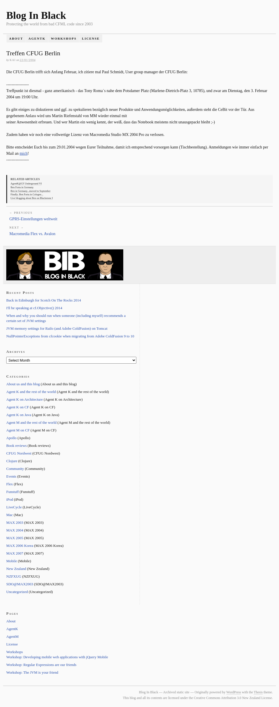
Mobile (11, 561)
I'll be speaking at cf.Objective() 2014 (34, 308)
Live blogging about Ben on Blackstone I (32, 198)
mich (24, 153)
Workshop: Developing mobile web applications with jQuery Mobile (57, 657)
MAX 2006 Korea (19, 545)
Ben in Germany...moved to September (30, 191)
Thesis (258, 692)
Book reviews (16, 445)
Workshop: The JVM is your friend (32, 672)
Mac (9, 515)
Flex (9, 484)
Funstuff (12, 492)
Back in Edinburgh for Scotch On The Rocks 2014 (43, 300)
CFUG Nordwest (18, 453)
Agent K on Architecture (24, 399)
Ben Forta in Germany (22, 187)
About (16, 38)
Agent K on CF (17, 407)
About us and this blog (23, 384)
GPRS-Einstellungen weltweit (33, 219)
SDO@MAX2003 (19, 584)
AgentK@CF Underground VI (26, 183)
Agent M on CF (18, 430)
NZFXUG (13, 576)
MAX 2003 (14, 522)
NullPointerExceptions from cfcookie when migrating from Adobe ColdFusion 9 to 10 (70, 336)
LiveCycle (14, 507)
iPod (9, 499)
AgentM (12, 636)
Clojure (11, 461)
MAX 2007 (14, 553)
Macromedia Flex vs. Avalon (32, 234)
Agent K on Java (18, 415)
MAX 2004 (14, 530)
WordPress (233, 692)
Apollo (11, 438)
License (91, 38)
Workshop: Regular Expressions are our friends (41, 665)
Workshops (64, 38)
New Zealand (16, 569)
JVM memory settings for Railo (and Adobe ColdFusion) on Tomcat (56, 328)
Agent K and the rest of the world (31, 392)
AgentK (37, 38)
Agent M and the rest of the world (31, 422)
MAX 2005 (14, 538)
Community (15, 468)
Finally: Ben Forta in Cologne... (27, 194)
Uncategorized (17, 592)
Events (11, 476)
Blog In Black (36, 15)
